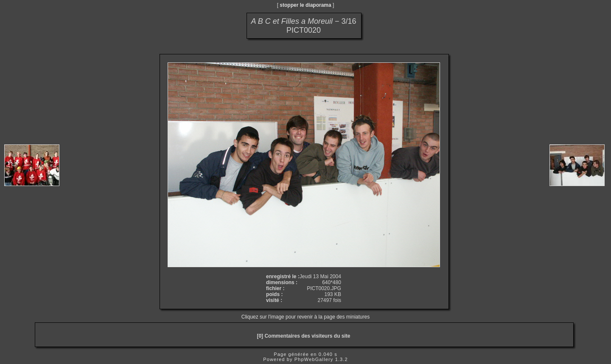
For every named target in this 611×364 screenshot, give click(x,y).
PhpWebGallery (314, 359)
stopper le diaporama (305, 5)
